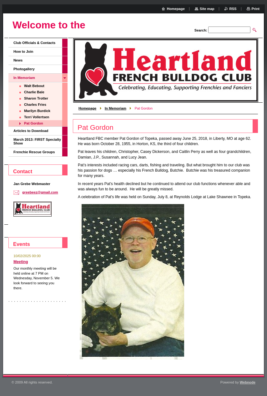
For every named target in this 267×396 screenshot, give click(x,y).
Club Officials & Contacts (34, 43)
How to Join (23, 51)
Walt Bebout (34, 86)
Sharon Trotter (36, 98)
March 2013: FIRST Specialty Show (37, 141)
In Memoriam (115, 108)
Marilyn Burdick (37, 111)
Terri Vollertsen (36, 117)
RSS (233, 9)
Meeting (20, 262)
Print (255, 9)
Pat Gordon (33, 123)
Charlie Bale (34, 92)
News (18, 60)
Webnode (247, 382)
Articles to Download (30, 131)
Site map (207, 9)
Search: (200, 30)
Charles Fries (35, 104)
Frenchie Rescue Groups (34, 152)
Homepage (87, 108)
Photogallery (24, 69)
